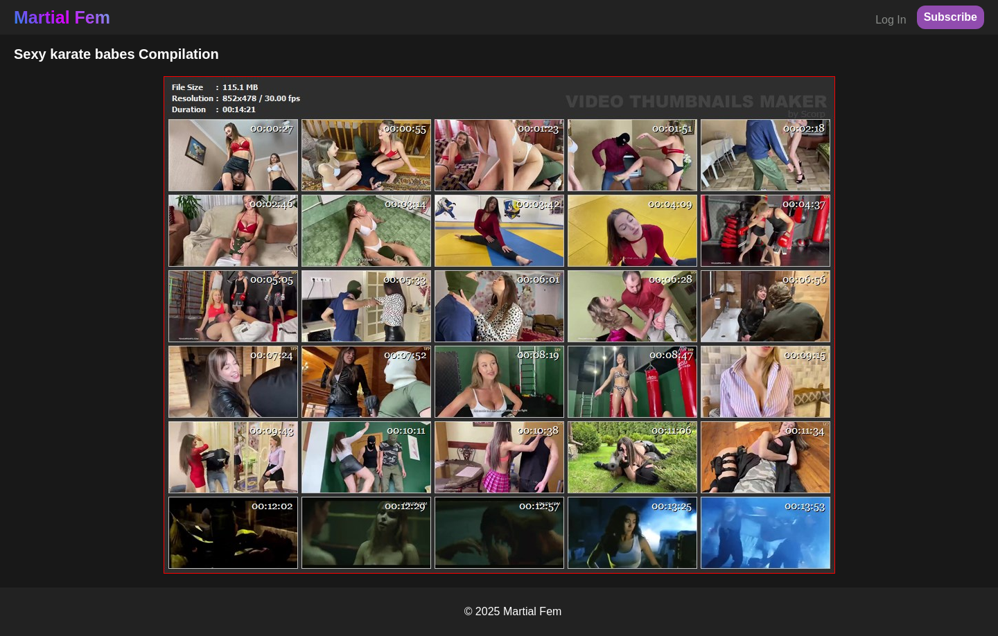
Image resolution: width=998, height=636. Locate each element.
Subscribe (950, 17)
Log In (890, 20)
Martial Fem (62, 17)
